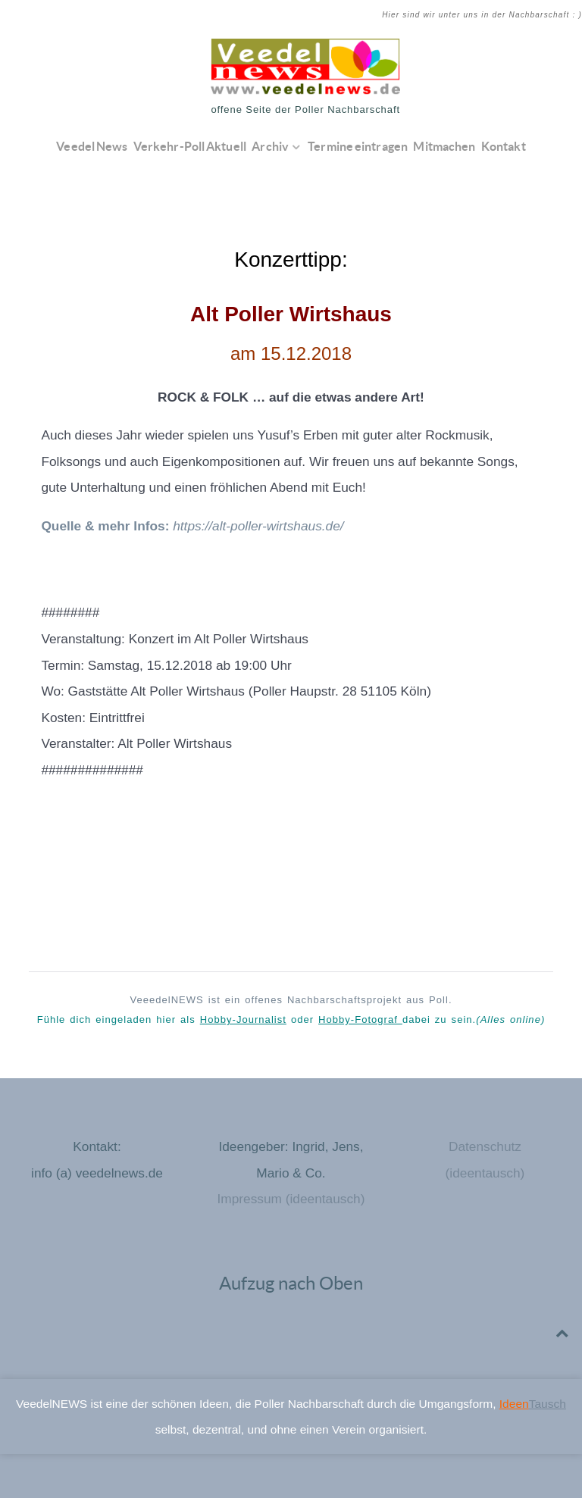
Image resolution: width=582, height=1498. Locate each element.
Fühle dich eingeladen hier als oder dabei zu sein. (291, 1019)
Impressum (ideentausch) (291, 1198)
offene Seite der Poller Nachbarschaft (305, 109)
